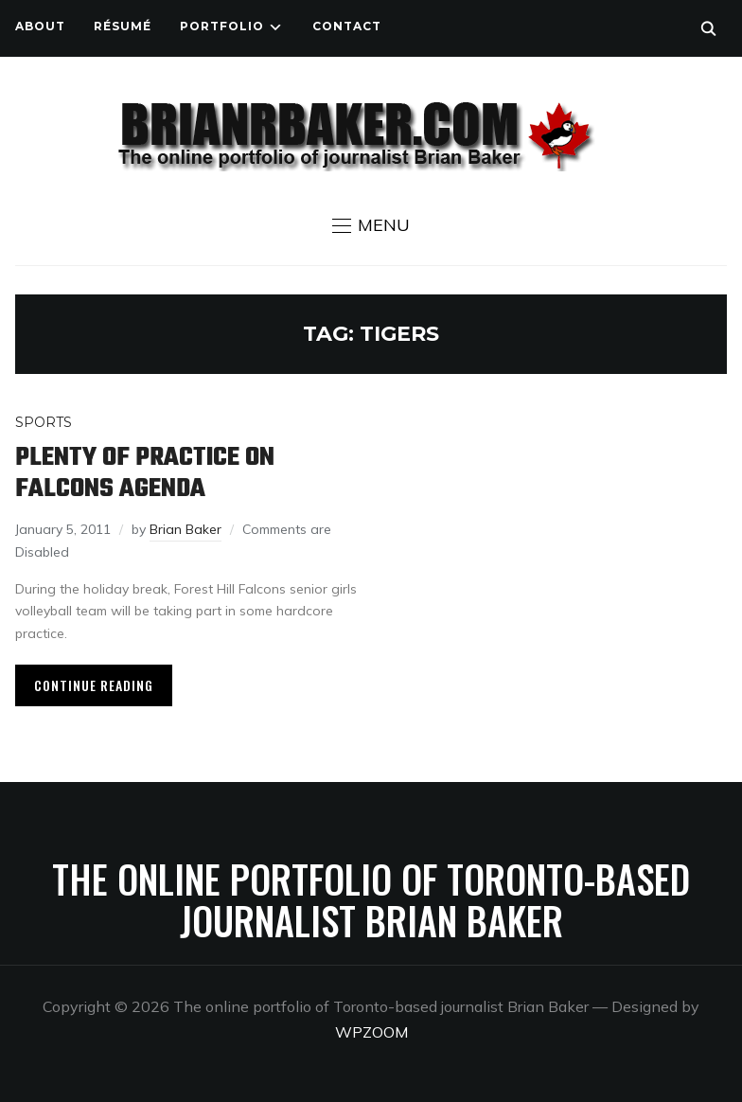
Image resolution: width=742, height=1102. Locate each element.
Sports (43, 422)
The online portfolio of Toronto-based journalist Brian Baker (371, 899)
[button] (371, 225)
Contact (346, 26)
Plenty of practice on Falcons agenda (144, 473)
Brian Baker (185, 529)
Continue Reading (93, 685)
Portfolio (222, 26)
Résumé (122, 26)
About (40, 26)
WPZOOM (371, 1031)
